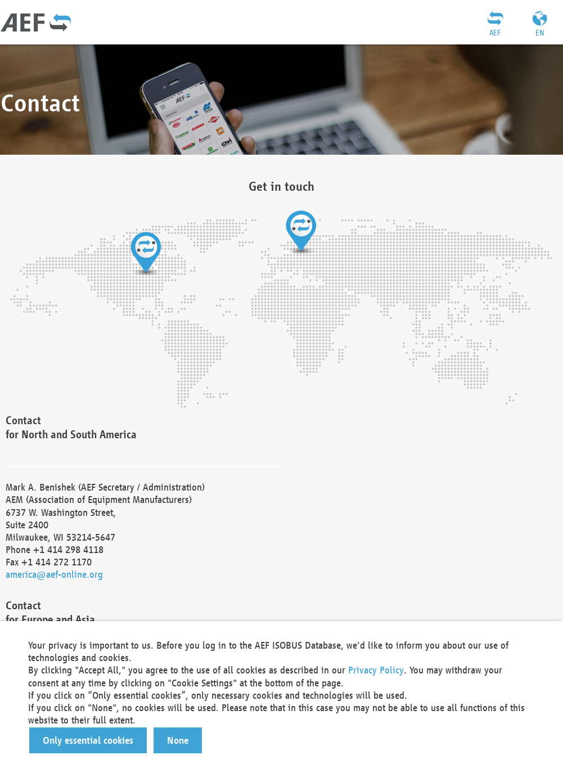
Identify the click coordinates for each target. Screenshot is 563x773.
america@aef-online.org (54, 574)
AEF (495, 33)
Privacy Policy (376, 670)
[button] (88, 740)
